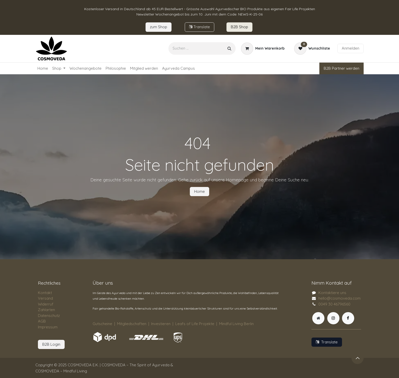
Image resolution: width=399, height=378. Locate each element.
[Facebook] (348, 318)
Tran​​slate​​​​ (199, 26)
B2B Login (51, 344)
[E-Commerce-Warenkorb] (263, 48)
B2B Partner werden (341, 68)
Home (199, 191)
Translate (327, 342)
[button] (357, 358)
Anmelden (350, 48)
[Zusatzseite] (318, 318)
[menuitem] (42, 69)
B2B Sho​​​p (239, 26)
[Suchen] (229, 48)
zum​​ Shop (158, 26)
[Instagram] (333, 318)
